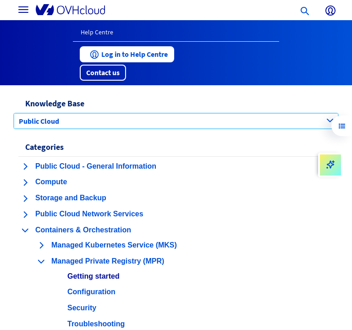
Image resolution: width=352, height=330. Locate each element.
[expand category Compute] (25, 182)
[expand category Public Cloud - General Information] (25, 166)
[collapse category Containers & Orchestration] (25, 230)
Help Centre (97, 32)
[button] (127, 54)
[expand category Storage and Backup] (25, 198)
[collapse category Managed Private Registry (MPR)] (41, 261)
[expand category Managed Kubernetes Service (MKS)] (41, 245)
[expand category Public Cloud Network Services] (25, 214)
